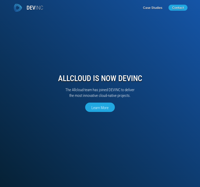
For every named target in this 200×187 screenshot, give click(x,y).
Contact (178, 8)
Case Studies (152, 8)
